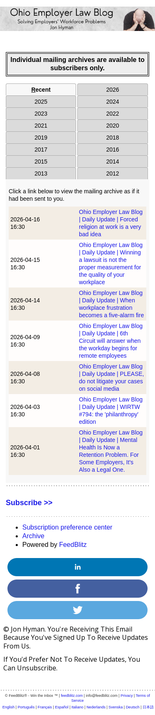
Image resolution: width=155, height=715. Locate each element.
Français (45, 707)
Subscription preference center (67, 527)
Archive (33, 535)
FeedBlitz (73, 544)
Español (62, 707)
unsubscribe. (37, 667)
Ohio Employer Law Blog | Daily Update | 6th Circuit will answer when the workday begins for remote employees (111, 341)
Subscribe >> (29, 503)
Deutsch (132, 707)
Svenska (116, 707)
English (8, 707)
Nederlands (95, 707)
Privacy (127, 696)
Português (26, 707)
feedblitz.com (72, 696)
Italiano (77, 707)
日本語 (148, 707)
